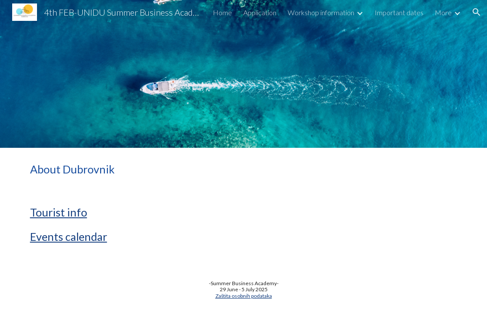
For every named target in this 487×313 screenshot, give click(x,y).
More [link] (443, 12)
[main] (243, 169)
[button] (476, 12)
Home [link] (222, 12)
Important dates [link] (399, 12)
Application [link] (259, 12)
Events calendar (68, 236)
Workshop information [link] (321, 12)
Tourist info (58, 212)
